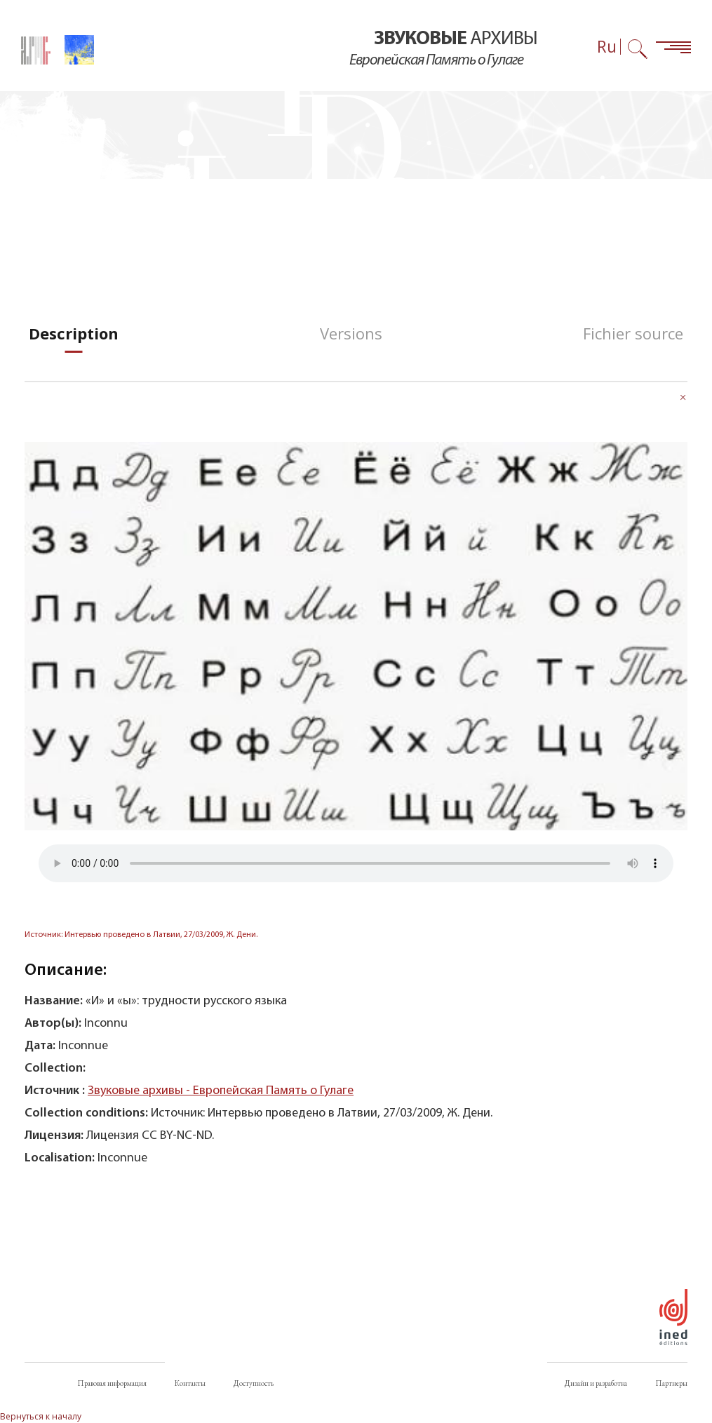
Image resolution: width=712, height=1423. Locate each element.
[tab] (74, 333)
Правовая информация (112, 1383)
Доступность (254, 1383)
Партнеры (671, 1383)
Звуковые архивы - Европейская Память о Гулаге (221, 1091)
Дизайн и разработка (596, 1383)
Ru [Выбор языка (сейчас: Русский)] (607, 47)
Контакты (190, 1383)
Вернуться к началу (40, 1416)
